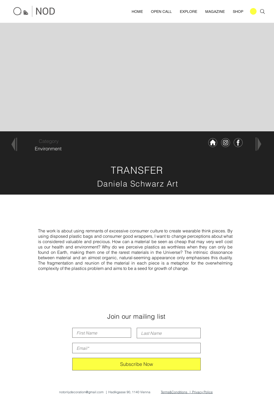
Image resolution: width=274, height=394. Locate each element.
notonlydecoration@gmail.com (81, 392)
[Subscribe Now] (136, 364)
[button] (253, 11)
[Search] (262, 11)
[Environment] (48, 148)
